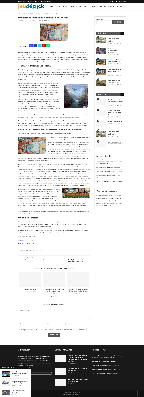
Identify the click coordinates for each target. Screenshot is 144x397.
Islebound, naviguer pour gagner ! (112, 195)
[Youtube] (116, 1)
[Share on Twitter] (40, 45)
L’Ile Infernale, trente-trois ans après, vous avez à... (115, 101)
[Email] (119, 1)
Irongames (53, 77)
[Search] (125, 6)
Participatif (83, 6)
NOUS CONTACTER (46, 1)
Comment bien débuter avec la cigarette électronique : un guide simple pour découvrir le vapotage (109, 161)
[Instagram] (114, 1)
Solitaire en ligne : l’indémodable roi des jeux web (106, 369)
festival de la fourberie (25, 250)
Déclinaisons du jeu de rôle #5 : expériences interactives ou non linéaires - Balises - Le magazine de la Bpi (108, 201)
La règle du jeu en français (25, 240)
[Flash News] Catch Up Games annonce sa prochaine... (114, 71)
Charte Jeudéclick (33, 1)
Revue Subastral (30, 289)
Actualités (63, 6)
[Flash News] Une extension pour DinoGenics (112, 50)
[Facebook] (110, 1)
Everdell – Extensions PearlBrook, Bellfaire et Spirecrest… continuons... (115, 112)
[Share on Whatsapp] (48, 45)
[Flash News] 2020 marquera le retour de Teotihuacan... (114, 39)
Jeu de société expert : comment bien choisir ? (109, 181)
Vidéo (93, 6)
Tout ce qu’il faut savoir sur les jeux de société (109, 171)
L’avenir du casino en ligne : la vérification (108, 167)
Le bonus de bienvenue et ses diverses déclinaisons (115, 142)
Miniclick (74, 6)
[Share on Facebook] (35, 45)
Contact (120, 6)
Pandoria (37, 250)
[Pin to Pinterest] (44, 45)
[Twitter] (112, 1)
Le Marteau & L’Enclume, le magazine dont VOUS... (115, 60)
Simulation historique (106, 6)
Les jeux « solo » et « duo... (115, 121)
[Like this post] (31, 45)
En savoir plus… (29, 365)
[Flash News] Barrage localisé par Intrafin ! (113, 81)
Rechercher (99, 19)
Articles (52, 6)
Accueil (20, 13)
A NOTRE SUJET (22, 1)
